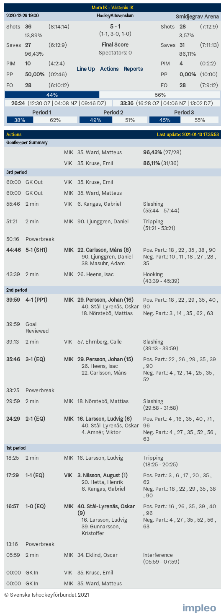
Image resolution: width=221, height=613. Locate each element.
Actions (109, 68)
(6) (127, 418)
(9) (81, 513)
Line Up (86, 68)
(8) (126, 249)
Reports (133, 68)
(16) (128, 299)
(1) (124, 475)
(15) (128, 359)
